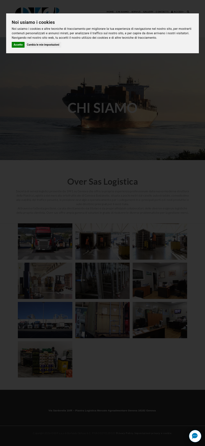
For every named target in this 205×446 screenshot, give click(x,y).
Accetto (18, 44)
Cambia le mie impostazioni (43, 44)
